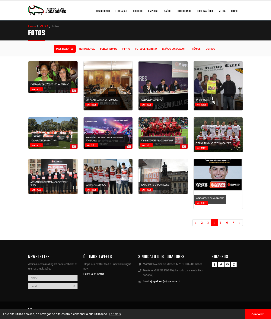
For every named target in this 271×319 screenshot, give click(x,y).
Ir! (74, 286)
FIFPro (234, 11)
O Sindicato (103, 11)
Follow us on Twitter (93, 273)
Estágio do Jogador (173, 48)
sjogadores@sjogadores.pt (165, 281)
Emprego (153, 11)
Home (32, 26)
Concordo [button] (257, 314)
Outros (210, 48)
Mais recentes (64, 48)
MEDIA (222, 11)
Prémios (195, 48)
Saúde (167, 11)
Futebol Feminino (146, 48)
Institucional (86, 48)
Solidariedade (108, 48)
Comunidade (184, 11)
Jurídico (138, 11)
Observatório (205, 11)
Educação (121, 11)
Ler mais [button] (115, 314)
